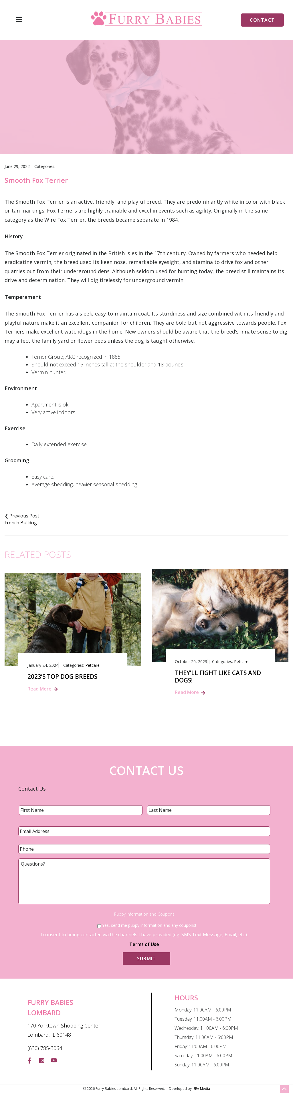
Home (107, 122)
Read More (39, 689)
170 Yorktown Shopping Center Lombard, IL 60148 (63, 1030)
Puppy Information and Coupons (144, 914)
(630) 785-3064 (44, 1048)
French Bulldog (21, 522)
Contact (262, 20)
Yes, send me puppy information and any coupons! (149, 925)
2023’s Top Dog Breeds (62, 676)
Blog (127, 122)
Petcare (92, 665)
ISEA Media (201, 1088)
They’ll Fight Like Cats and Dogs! (218, 676)
